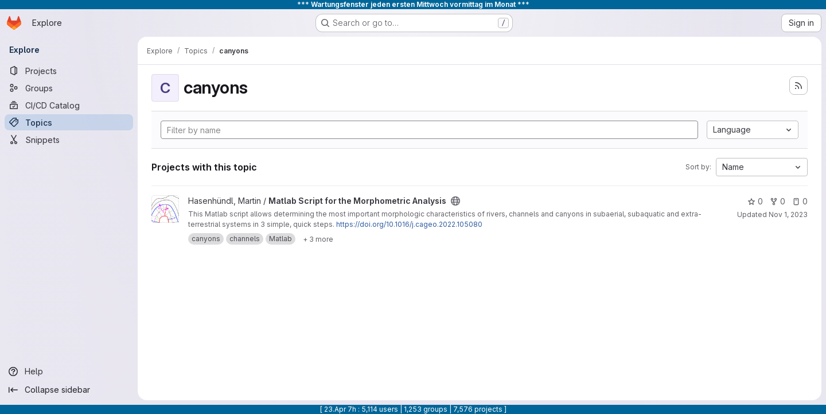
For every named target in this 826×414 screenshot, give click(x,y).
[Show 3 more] (318, 239)
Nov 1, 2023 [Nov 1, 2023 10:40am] (788, 214)
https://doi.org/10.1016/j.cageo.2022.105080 (409, 224)
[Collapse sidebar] (69, 390)
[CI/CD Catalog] (69, 105)
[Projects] (69, 71)
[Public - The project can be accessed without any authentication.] (455, 201)
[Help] (69, 371)
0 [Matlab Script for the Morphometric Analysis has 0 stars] (755, 201)
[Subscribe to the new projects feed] (798, 85)
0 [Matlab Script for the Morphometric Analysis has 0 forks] (777, 201)
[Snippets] (69, 139)
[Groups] (69, 88)
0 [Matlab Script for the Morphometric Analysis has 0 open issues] (800, 201)
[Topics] (69, 122)
